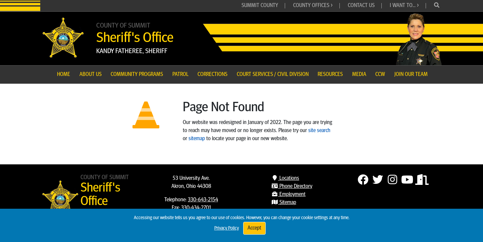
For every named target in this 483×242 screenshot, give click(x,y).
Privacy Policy (226, 228)
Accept (254, 228)
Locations (285, 178)
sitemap (197, 139)
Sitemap (283, 202)
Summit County (259, 5)
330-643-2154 (203, 200)
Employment (288, 194)
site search (319, 130)
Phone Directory (291, 186)
